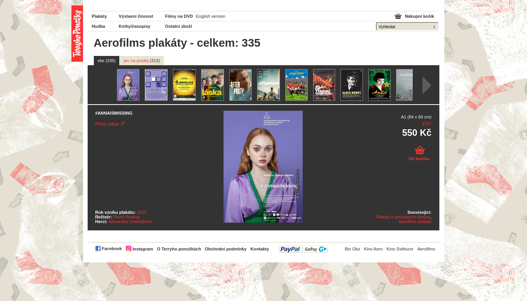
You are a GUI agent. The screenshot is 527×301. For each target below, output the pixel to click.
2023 (142, 212)
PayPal (303, 249)
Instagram (142, 249)
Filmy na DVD (179, 16)
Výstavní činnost (136, 16)
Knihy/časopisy (135, 26)
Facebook (112, 248)
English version (210, 16)
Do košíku (419, 158)
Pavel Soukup (126, 217)
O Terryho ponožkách (179, 249)
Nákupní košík (419, 16)
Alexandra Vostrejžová (129, 221)
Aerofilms (426, 249)
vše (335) (107, 60)
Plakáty (99, 16)
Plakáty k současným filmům (403, 217)
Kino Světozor (399, 249)
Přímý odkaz (107, 124)
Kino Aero (373, 249)
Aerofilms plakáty (414, 221)
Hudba (98, 26)
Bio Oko (352, 249)
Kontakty (260, 249)
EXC (426, 123)
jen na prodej (142, 60)
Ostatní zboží (178, 26)
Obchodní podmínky (226, 249)
